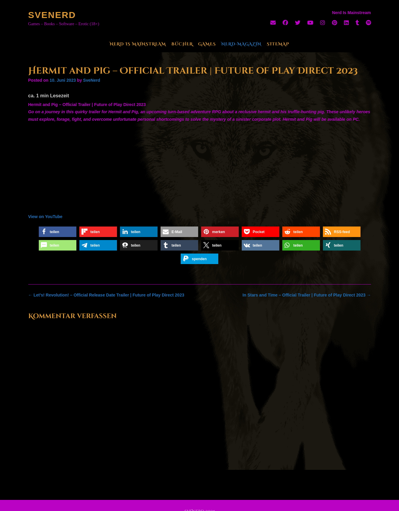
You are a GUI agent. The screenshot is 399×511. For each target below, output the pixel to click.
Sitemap (278, 44)
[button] (57, 232)
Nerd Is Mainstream (138, 44)
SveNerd (52, 15)
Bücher (182, 44)
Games (207, 44)
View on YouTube (45, 216)
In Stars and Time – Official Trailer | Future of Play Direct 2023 (307, 295)
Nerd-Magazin (241, 44)
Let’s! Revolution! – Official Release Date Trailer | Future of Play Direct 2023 (106, 295)
